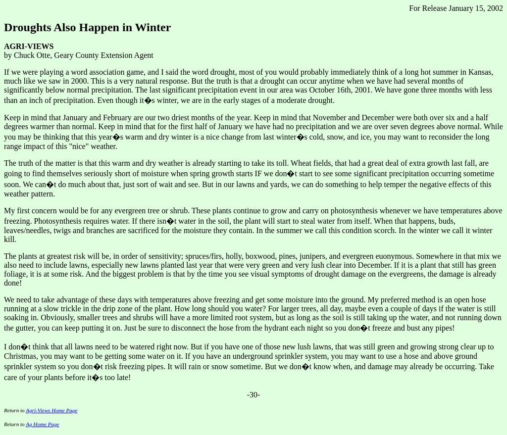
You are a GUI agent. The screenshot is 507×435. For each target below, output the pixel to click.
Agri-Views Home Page (51, 410)
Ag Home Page (42, 424)
